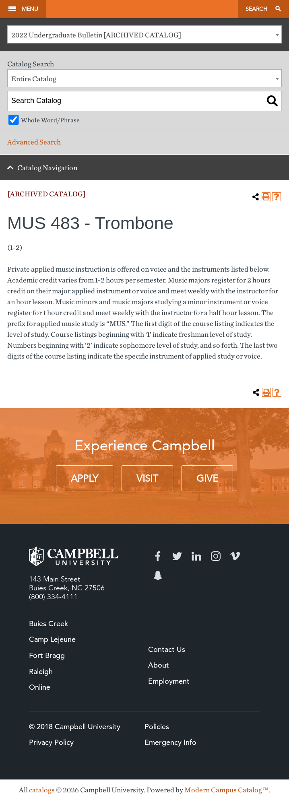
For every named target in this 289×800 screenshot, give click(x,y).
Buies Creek (48, 623)
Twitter (177, 556)
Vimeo (235, 556)
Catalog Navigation (47, 167)
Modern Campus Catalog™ (226, 790)
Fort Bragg (47, 655)
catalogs (42, 790)
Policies (156, 726)
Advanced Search (34, 142)
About (158, 665)
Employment (169, 681)
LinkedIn (196, 556)
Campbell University (142, 9)
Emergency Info (170, 742)
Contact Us (166, 649)
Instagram (215, 556)
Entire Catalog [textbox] (33, 78)
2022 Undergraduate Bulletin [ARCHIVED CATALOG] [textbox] (96, 35)
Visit (147, 478)
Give (207, 478)
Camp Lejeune (52, 639)
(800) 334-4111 (53, 596)
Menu (30, 8)
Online (39, 687)
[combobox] (144, 34)
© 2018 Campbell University (74, 726)
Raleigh (41, 671)
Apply (84, 478)
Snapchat (157, 575)
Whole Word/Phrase (50, 120)
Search (256, 8)
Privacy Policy (51, 742)
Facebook (157, 556)
